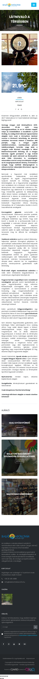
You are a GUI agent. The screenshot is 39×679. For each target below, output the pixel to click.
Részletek (19, 428)
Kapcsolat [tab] (19, 101)
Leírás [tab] (19, 98)
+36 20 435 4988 (10, 579)
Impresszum (30, 658)
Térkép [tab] (19, 105)
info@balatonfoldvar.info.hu (15, 582)
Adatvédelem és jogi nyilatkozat (14, 658)
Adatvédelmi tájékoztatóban (28, 635)
